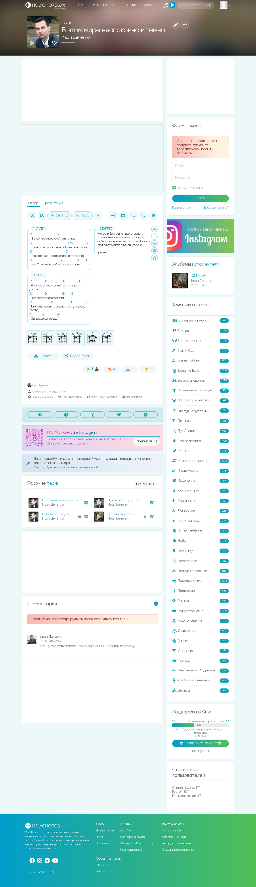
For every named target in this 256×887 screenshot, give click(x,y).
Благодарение (200, 341)
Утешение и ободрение (200, 671)
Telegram (102, 871)
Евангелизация (200, 441)
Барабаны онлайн (174, 837)
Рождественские (200, 611)
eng (42, 872)
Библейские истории (200, 320)
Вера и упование (200, 381)
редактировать (121, 458)
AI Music (198, 276)
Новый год (200, 551)
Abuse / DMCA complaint (137, 843)
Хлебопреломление (200, 680)
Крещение (200, 501)
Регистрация (182, 207)
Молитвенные (200, 521)
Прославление (200, 581)
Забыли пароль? (216, 207)
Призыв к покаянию (200, 571)
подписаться (147, 441)
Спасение (200, 651)
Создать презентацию (178, 849)
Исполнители (103, 5)
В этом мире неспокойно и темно (68, 500)
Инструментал (200, 471)
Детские (200, 421)
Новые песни (105, 830)
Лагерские (200, 511)
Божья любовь (200, 361)
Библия (200, 331)
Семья (200, 641)
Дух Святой (200, 431)
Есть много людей (56, 514)
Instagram (103, 864)
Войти (200, 198)
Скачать (43, 356)
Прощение (200, 591)
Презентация (53, 203)
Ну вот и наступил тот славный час (134, 500)
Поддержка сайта (132, 837)
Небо (200, 541)
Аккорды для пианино (177, 843)
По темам (102, 843)
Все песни (145, 484)
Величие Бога (200, 371)
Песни (81, 5)
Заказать (149, 5)
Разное (200, 601)
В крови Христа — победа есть (131, 514)
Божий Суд (200, 351)
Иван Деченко (75, 37)
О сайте (126, 830)
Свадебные (200, 631)
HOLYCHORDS (61, 432)
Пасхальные (200, 561)
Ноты (99, 837)
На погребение (200, 531)
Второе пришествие (200, 400)
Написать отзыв (131, 849)
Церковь (200, 690)
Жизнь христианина (200, 461)
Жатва (200, 451)
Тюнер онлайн (172, 830)
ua (51, 872)
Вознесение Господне (200, 390)
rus (32, 872)
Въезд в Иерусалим (200, 410)
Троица (200, 661)
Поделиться (77, 356)
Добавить (128, 5)
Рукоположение (200, 621)
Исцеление (200, 481)
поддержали (200, 751)
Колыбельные (200, 491)
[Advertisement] (92, 90)
